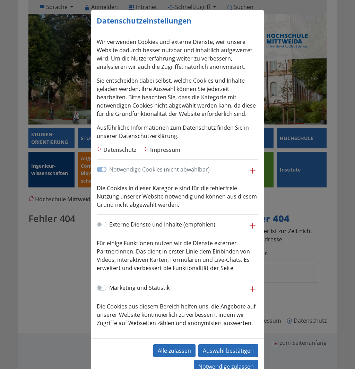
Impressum (165, 150)
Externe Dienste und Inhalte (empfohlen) (162, 224)
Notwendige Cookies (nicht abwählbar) (159, 169)
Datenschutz (120, 150)
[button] (252, 174)
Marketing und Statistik (139, 288)
